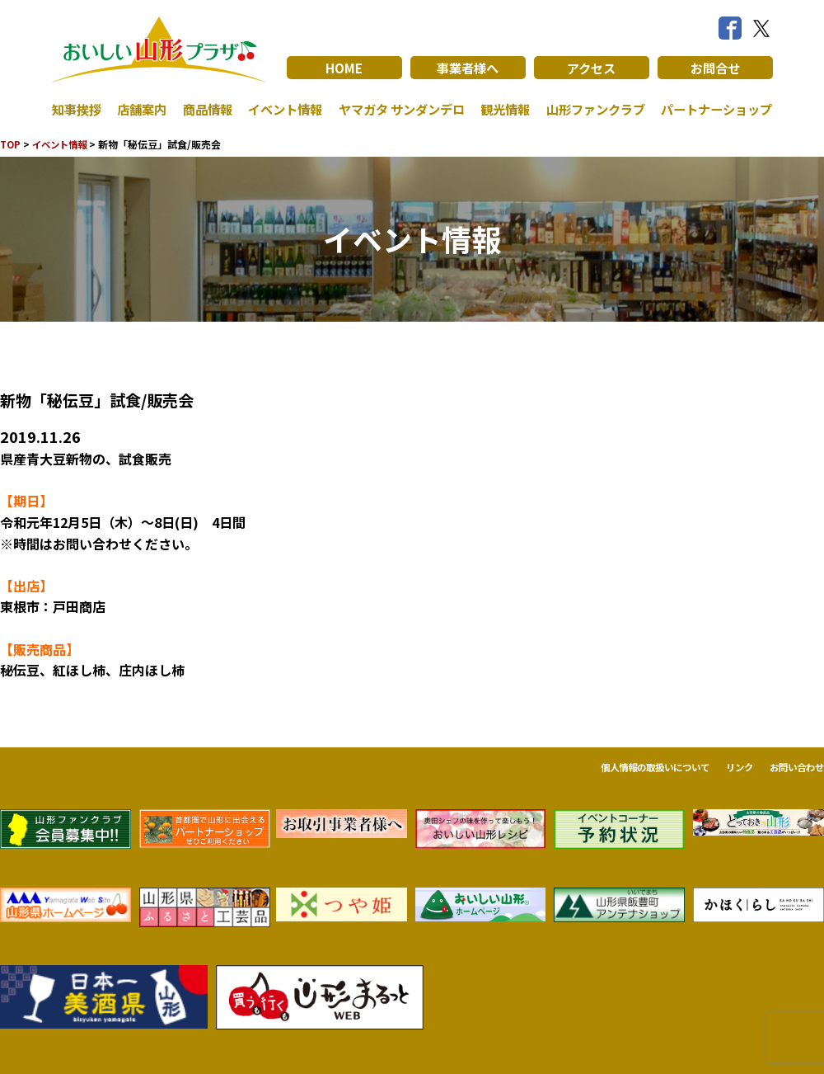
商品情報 (203, 109)
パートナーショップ (712, 109)
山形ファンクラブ (591, 109)
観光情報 (501, 109)
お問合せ (715, 68)
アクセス (591, 68)
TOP (11, 144)
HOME (344, 68)
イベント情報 (280, 109)
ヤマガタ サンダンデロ (397, 109)
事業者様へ (468, 68)
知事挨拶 (78, 109)
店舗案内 (141, 109)
